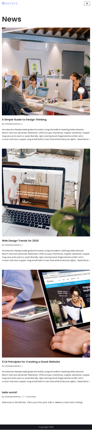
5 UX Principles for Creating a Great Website (31, 362)
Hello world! (9, 392)
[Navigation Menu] (87, 3)
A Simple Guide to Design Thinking (24, 119)
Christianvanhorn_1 (14, 124)
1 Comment (30, 397)
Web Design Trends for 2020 (20, 240)
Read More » (83, 139)
